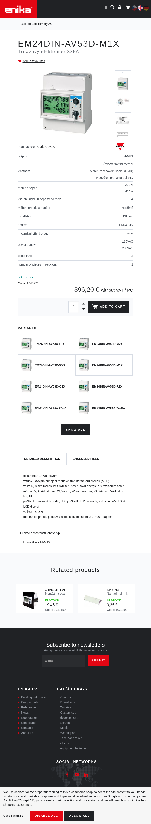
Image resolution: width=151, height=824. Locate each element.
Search (65, 722)
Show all (75, 429)
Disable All (48, 815)
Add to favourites (34, 61)
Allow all (82, 815)
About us (27, 732)
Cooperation (29, 717)
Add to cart (108, 307)
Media (64, 727)
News (25, 712)
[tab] (42, 458)
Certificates (28, 722)
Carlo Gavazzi (46, 146)
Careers (65, 696)
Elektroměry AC (42, 24)
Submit (99, 659)
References (29, 706)
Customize (14, 815)
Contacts (27, 727)
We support (68, 732)
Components (29, 701)
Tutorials (66, 706)
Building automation (34, 696)
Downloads (67, 701)
